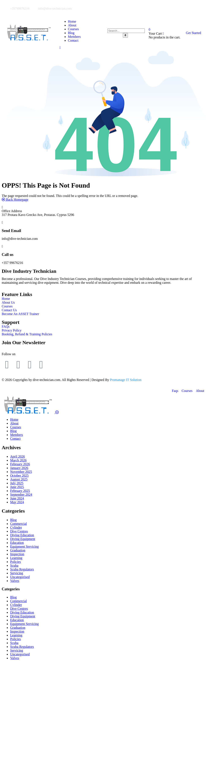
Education (17, 542)
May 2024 (17, 502)
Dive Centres (19, 531)
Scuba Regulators (22, 569)
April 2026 (17, 456)
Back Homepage (15, 199)
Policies (15, 562)
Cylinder (16, 527)
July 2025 (16, 483)
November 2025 (21, 471)
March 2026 (18, 460)
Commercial (18, 523)
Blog (13, 520)
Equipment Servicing (24, 546)
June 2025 (17, 487)
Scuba (14, 565)
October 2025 (19, 475)
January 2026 (19, 468)
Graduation (17, 550)
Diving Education (22, 535)
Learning (16, 558)
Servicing (16, 573)
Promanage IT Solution (125, 380)
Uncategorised (20, 577)
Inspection (17, 554)
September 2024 (21, 494)
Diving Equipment (22, 539)
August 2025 (18, 479)
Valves (14, 581)
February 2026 (20, 464)
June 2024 (17, 498)
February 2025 (20, 491)
